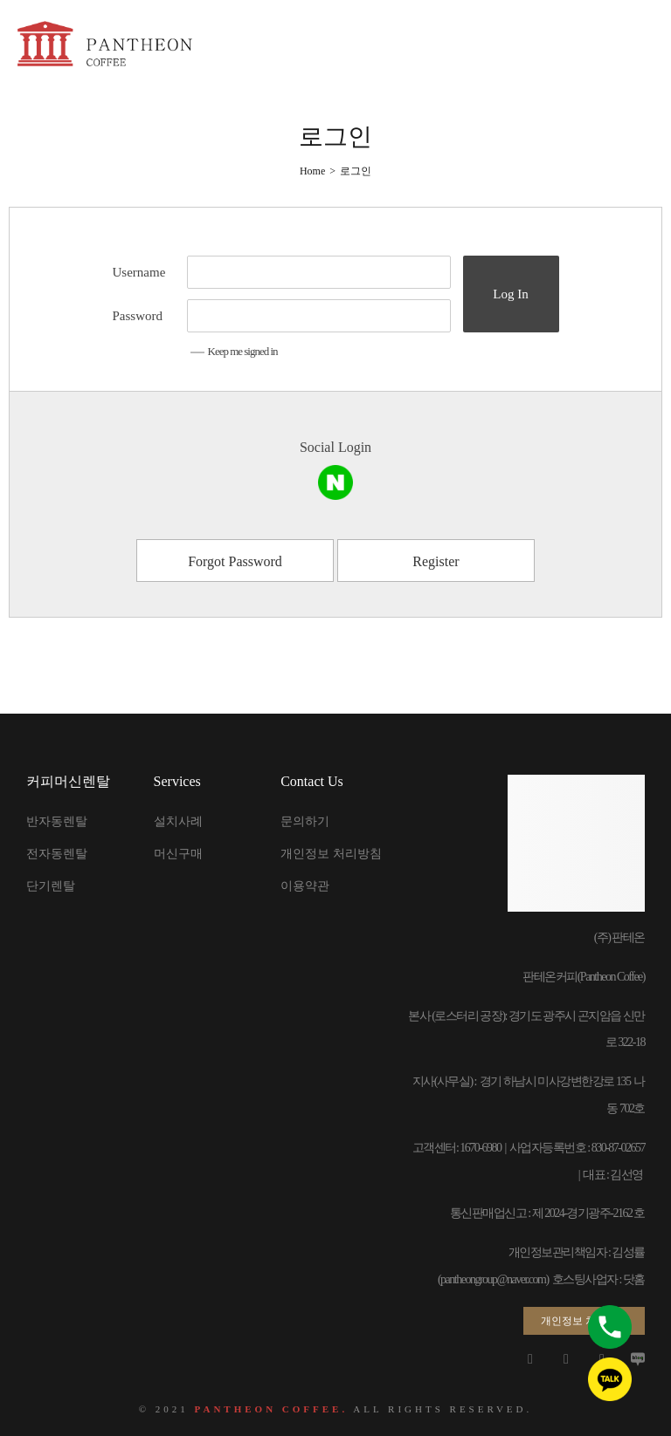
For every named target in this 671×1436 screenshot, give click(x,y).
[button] (584, 1321)
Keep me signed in (234, 351)
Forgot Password (235, 561)
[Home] (312, 171)
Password (138, 316)
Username (139, 272)
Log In (510, 294)
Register (435, 561)
